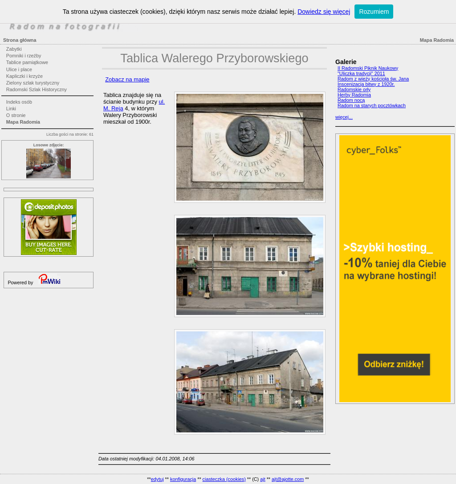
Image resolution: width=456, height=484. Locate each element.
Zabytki (14, 49)
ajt (262, 479)
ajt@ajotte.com (288, 479)
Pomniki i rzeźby (23, 55)
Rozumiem (374, 11)
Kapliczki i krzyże (24, 76)
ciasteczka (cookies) (224, 479)
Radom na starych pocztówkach (372, 105)
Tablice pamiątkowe (27, 62)
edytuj (157, 479)
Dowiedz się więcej (323, 11)
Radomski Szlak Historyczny (36, 89)
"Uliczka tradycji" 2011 (361, 73)
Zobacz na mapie (127, 79)
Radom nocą (351, 100)
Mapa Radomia (23, 122)
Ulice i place (19, 69)
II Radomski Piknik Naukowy (368, 68)
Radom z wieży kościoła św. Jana (373, 78)
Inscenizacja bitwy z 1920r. (366, 84)
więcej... (344, 117)
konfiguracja (183, 479)
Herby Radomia (354, 94)
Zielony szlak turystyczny (32, 82)
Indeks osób (19, 102)
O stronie (16, 115)
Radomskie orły (354, 89)
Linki (11, 108)
